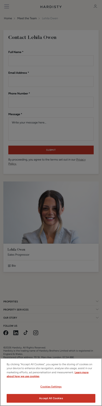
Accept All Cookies (51, 400)
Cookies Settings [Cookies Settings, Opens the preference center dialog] (50, 388)
